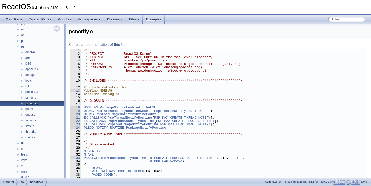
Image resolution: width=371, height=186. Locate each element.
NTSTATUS (92, 151)
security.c (31, 120)
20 (75, 114)
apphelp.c (32, 69)
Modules (64, 19)
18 (75, 107)
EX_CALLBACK (95, 117)
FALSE (151, 107)
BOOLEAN (91, 107)
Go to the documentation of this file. (98, 45)
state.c (29, 126)
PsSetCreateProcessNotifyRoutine (115, 158)
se (22, 149)
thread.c (30, 132)
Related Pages (39, 19)
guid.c (25, 177)
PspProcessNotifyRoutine (131, 121)
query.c (30, 109)
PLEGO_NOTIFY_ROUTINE (104, 127)
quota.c (30, 115)
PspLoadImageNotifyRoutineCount (126, 114)
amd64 (30, 52)
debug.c (30, 75)
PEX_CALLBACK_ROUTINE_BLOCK (118, 171)
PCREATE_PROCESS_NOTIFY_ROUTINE (184, 158)
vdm (24, 160)
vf (22, 166)
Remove (176, 161)
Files (134, 19)
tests (24, 154)
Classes (115, 19)
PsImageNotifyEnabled (120, 107)
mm (23, 29)
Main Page (14, 19)
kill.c (28, 86)
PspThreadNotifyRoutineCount (123, 111)
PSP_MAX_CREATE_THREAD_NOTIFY (182, 117)
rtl (22, 143)
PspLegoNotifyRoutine (146, 127)
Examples (154, 19)
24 (75, 127)
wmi (24, 171)
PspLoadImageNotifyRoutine (133, 124)
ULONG (89, 111)
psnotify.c (31, 103)
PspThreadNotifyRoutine (130, 117)
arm (28, 58)
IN (150, 158)
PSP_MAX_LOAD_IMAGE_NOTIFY (185, 124)
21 (75, 117)
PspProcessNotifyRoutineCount (182, 111)
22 (75, 121)
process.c (31, 92)
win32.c (30, 137)
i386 (28, 63)
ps (22, 46)
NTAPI (89, 154)
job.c (28, 80)
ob (22, 35)
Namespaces (89, 19)
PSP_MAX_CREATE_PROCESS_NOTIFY (185, 121)
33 (75, 158)
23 (75, 124)
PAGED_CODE (102, 174)
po (22, 41)
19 (75, 111)
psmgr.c (30, 97)
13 (75, 90)
